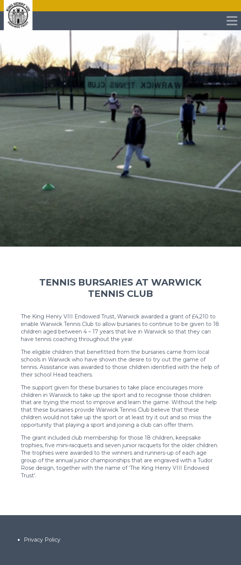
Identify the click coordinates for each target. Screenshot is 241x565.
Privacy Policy (42, 539)
